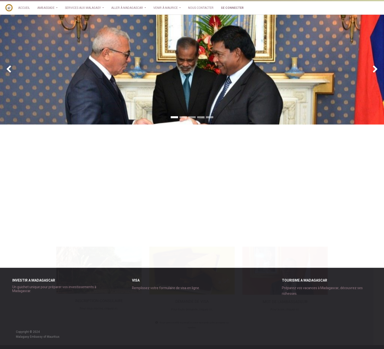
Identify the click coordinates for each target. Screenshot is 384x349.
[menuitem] (24, 8)
